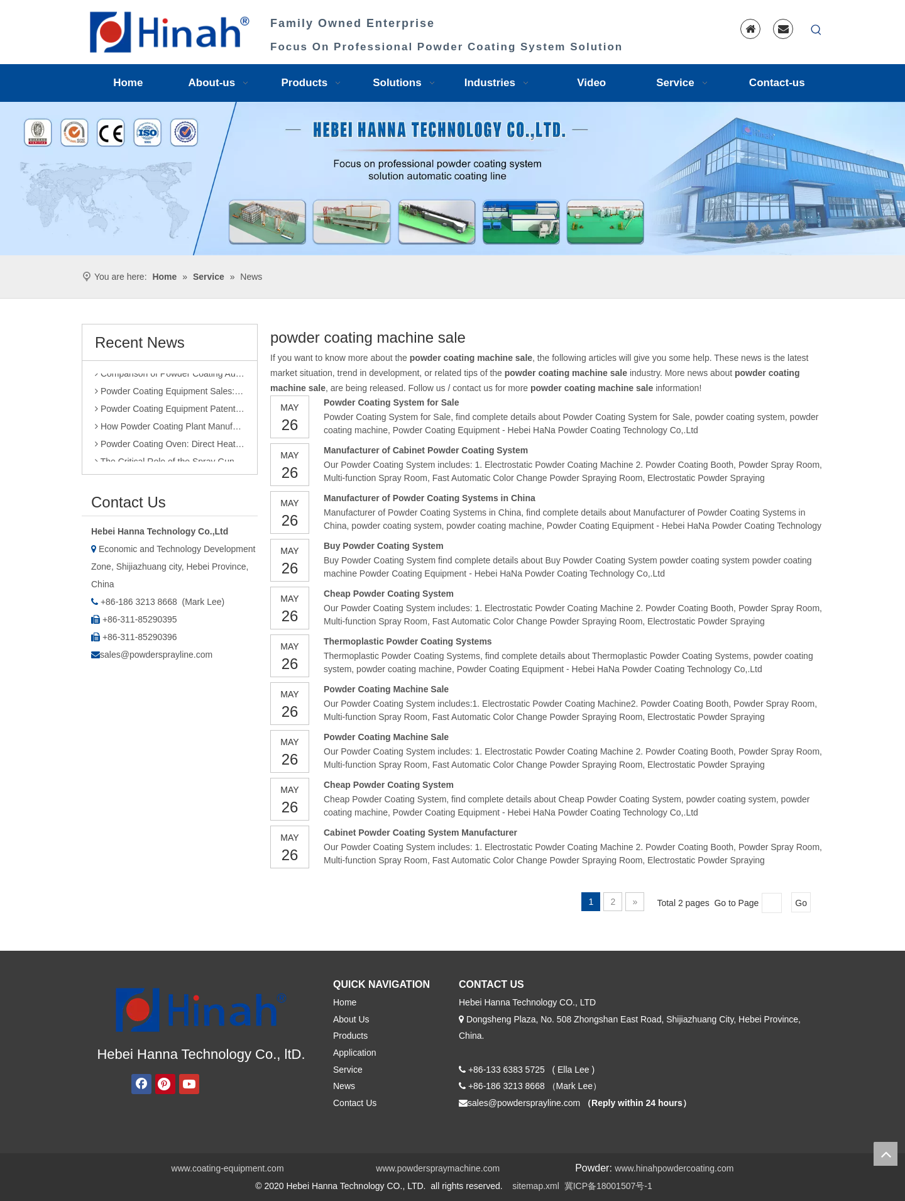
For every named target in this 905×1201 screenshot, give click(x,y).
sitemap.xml (535, 1186)
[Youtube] (189, 1084)
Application (354, 1053)
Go (801, 903)
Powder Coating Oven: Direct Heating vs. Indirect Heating (169, 446)
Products (350, 1036)
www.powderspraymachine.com (438, 1168)
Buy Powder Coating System (384, 546)
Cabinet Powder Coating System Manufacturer (420, 832)
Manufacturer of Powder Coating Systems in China (429, 498)
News (344, 1086)
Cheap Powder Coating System (389, 594)
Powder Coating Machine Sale (386, 689)
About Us (351, 1019)
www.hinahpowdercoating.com (674, 1168)
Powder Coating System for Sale (391, 402)
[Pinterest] (165, 1084)
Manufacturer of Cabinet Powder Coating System (426, 450)
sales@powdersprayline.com (156, 655)
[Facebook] (141, 1084)
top (885, 1154)
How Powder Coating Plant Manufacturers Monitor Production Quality (169, 429)
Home (344, 1002)
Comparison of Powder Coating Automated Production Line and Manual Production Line (169, 376)
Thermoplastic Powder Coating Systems (408, 641)
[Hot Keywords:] (816, 30)
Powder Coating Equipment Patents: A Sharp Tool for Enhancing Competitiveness (169, 411)
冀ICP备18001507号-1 (608, 1186)
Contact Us (354, 1103)
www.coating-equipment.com (228, 1168)
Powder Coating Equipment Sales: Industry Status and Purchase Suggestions (169, 394)
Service (348, 1070)
